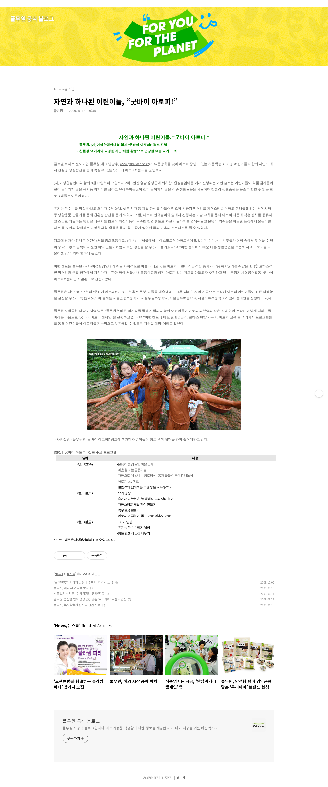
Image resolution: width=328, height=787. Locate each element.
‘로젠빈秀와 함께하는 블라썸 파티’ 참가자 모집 (83, 582)
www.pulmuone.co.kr (134, 164)
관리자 (181, 777)
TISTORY (165, 777)
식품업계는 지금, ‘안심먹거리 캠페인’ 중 (79, 593)
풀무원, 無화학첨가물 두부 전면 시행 (77, 604)
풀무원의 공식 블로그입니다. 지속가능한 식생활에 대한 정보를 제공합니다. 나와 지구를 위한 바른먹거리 (140, 727)
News (59, 573)
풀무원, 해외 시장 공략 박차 (71, 588)
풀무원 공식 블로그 (81, 721)
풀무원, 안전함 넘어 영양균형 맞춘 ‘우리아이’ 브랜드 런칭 (90, 599)
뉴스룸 (71, 573)
